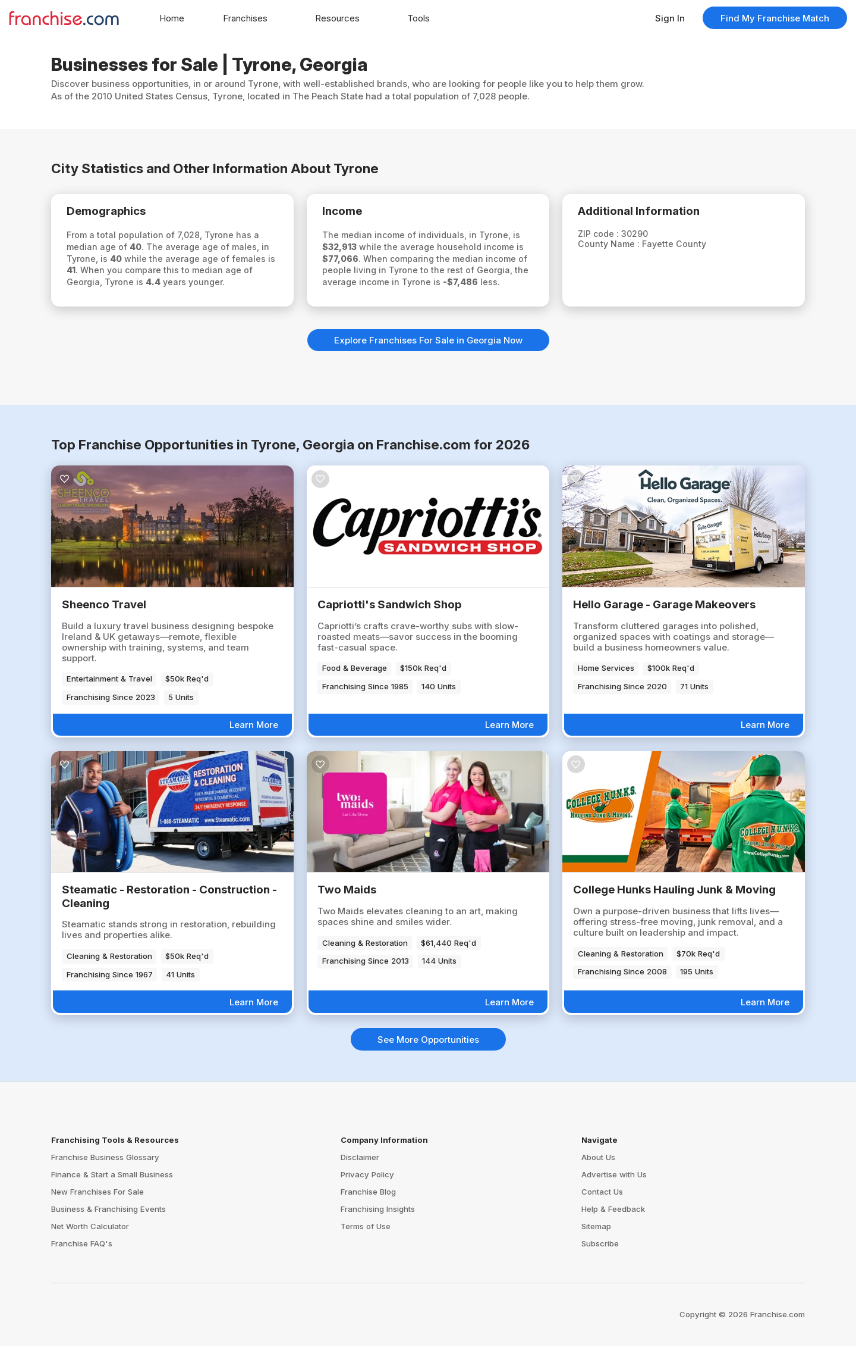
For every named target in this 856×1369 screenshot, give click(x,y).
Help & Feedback (613, 1231)
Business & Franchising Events (108, 1231)
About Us (598, 1179)
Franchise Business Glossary (105, 1179)
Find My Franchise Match (774, 18)
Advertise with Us (614, 1197)
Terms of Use (366, 1249)
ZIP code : (607, 237)
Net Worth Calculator (90, 1249)
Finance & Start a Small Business (112, 1197)
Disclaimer (360, 1179)
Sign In (670, 18)
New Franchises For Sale (97, 1214)
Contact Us (602, 1214)
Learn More (253, 747)
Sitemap (596, 1249)
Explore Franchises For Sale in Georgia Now (428, 362)
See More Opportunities (428, 1062)
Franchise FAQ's (81, 1266)
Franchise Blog (368, 1214)
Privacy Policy (367, 1197)
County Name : (618, 248)
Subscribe (600, 1266)
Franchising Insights (378, 1231)
